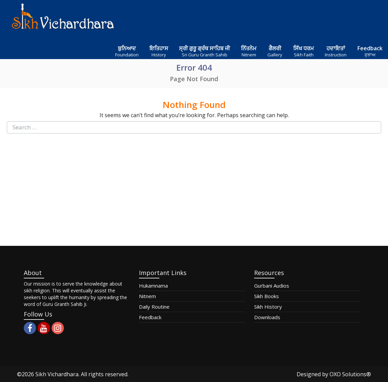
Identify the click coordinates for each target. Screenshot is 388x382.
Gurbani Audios (271, 285)
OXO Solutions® (350, 374)
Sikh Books (266, 296)
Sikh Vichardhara (56, 374)
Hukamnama (153, 285)
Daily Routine (154, 306)
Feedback (150, 317)
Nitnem (147, 296)
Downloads (267, 317)
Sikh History (268, 306)
